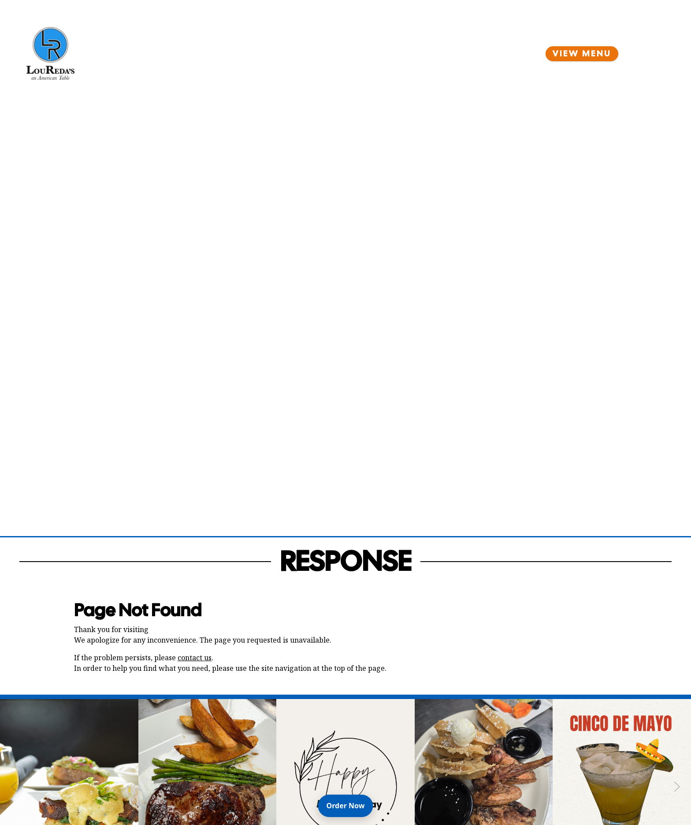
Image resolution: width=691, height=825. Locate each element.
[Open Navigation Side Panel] (649, 53)
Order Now (350, 805)
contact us (195, 657)
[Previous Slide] (14, 786)
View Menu (582, 53)
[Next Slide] (676, 786)
